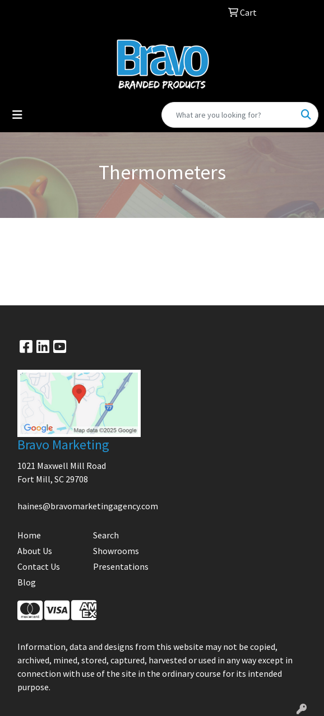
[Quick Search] (228, 115)
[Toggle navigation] (17, 115)
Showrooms (116, 550)
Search (106, 535)
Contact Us (38, 566)
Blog (26, 582)
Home (29, 535)
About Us (34, 550)
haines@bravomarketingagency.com (87, 506)
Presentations (121, 566)
